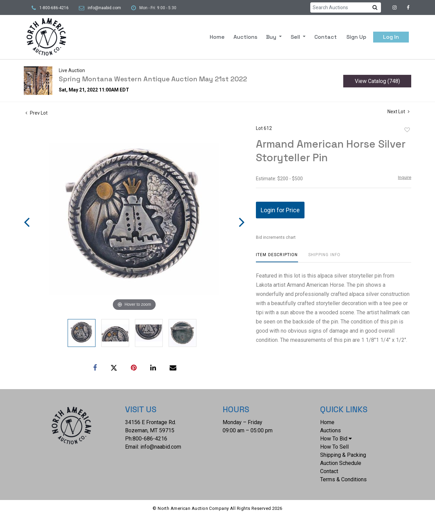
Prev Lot (36, 113)
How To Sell (334, 447)
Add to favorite (407, 130)
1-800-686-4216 (54, 7)
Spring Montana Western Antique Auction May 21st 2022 (153, 78)
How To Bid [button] (336, 438)
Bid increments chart (276, 237)
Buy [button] (272, 36)
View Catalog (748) (377, 81)
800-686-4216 (150, 438)
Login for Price (280, 210)
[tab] (277, 257)
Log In (391, 36)
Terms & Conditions (343, 479)
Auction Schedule (340, 463)
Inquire (404, 177)
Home (217, 36)
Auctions (245, 36)
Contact (325, 36)
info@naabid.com (104, 7)
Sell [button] (296, 36)
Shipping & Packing (343, 455)
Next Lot (398, 111)
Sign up (356, 36)
